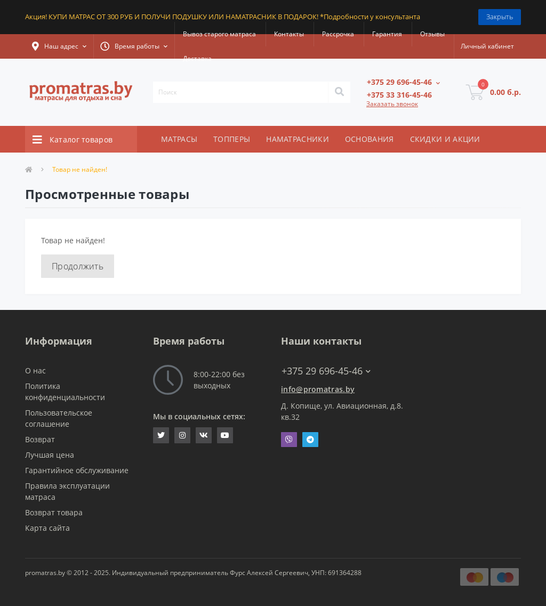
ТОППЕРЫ (231, 139)
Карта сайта (47, 528)
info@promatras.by (318, 389)
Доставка (197, 58)
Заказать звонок (392, 103)
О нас (35, 370)
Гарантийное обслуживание (77, 470)
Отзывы (432, 33)
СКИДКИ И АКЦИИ (445, 139)
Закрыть (499, 16)
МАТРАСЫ (179, 139)
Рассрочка (338, 33)
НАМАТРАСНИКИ (297, 139)
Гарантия (387, 33)
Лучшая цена (49, 455)
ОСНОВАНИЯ (369, 139)
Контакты (289, 33)
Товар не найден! (79, 169)
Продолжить (77, 266)
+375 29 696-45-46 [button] (326, 371)
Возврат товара (54, 512)
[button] (59, 46)
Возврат (40, 439)
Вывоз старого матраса (219, 33)
